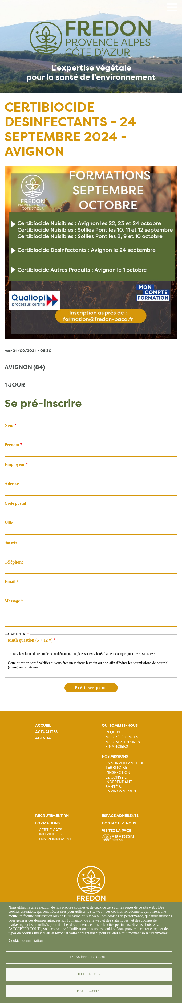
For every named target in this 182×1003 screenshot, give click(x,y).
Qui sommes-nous (120, 725)
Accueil (43, 725)
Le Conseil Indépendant (119, 779)
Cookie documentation (26, 941)
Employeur (15, 464)
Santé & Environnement (122, 788)
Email (10, 581)
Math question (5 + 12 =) (30, 640)
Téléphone (14, 562)
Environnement (55, 839)
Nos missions (115, 756)
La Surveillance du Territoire (125, 765)
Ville (9, 523)
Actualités (46, 731)
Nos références (122, 737)
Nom (9, 425)
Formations (47, 823)
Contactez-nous (119, 823)
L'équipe (113, 732)
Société (11, 542)
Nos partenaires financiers (123, 744)
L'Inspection (118, 772)
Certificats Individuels (50, 831)
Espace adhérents (120, 815)
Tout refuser (89, 974)
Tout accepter (89, 991)
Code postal (15, 503)
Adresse (12, 484)
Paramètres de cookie (89, 957)
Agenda (43, 738)
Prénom (12, 444)
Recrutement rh (52, 815)
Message (12, 601)
